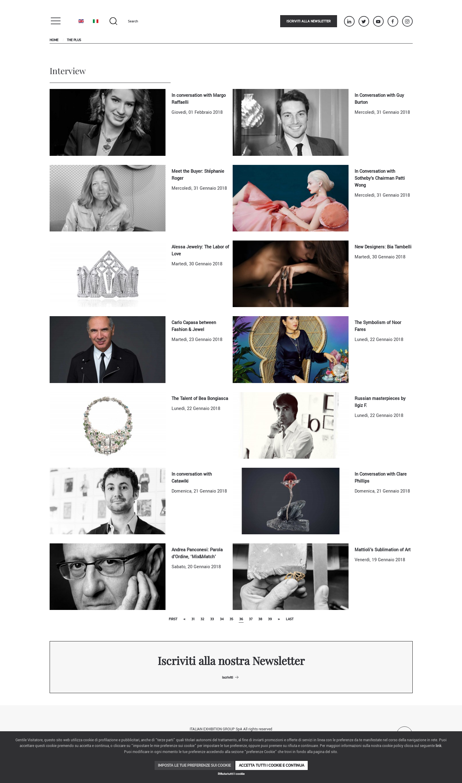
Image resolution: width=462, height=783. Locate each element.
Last (289, 619)
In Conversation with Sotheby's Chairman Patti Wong (380, 178)
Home (54, 40)
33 (212, 619)
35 (231, 619)
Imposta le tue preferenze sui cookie (194, 765)
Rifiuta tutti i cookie (231, 774)
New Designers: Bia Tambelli (383, 247)
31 (193, 619)
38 (260, 619)
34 (222, 619)
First (173, 619)
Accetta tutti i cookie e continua (271, 765)
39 (270, 619)
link (438, 746)
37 (250, 619)
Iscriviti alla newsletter (309, 21)
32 (202, 619)
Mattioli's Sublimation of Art (383, 550)
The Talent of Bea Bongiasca (200, 398)
